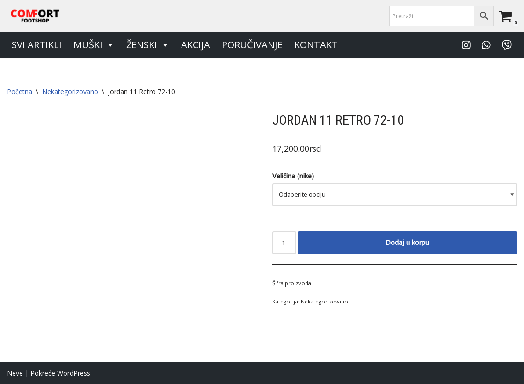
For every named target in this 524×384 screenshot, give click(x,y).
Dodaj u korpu (407, 242)
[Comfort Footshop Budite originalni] (35, 16)
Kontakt (316, 44)
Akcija (195, 44)
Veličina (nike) (293, 175)
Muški (94, 45)
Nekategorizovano (70, 91)
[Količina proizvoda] (284, 242)
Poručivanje (252, 44)
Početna (19, 91)
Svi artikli (37, 44)
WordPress (73, 373)
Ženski (147, 45)
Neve (15, 373)
